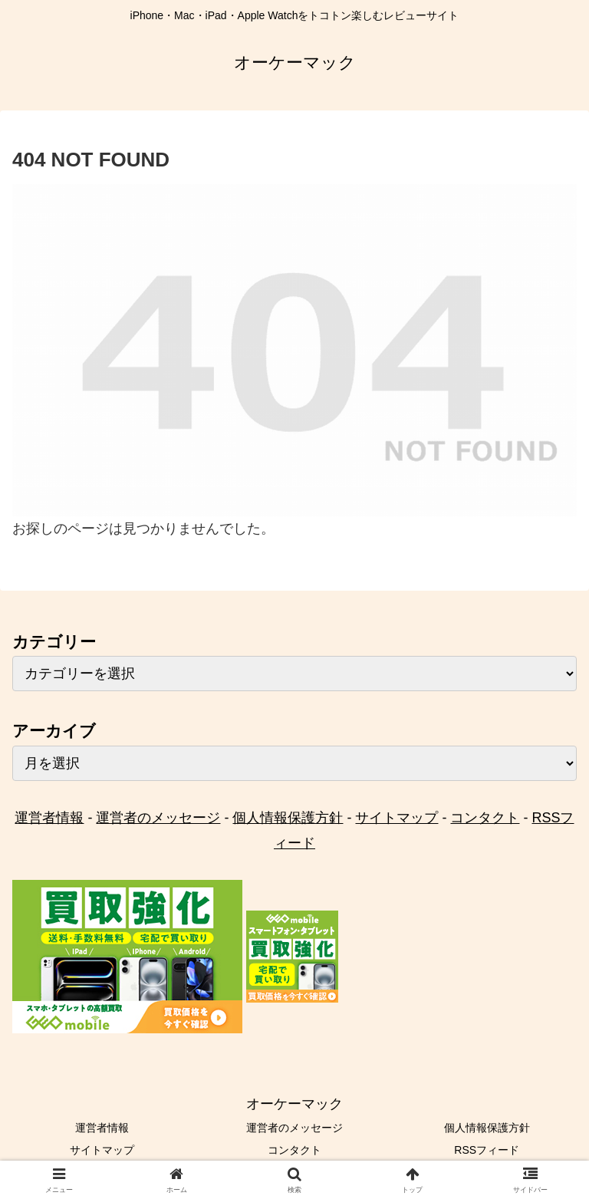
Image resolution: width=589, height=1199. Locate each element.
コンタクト (484, 817)
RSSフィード (486, 1150)
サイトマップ (396, 817)
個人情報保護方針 (287, 817)
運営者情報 (49, 817)
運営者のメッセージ (158, 817)
